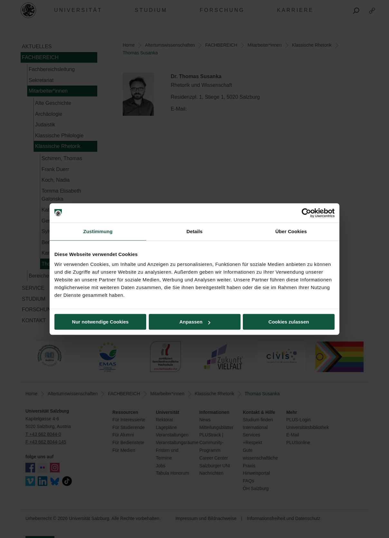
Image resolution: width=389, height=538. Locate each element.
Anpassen (194, 321)
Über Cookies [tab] (291, 231)
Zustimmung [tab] (98, 231)
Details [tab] (194, 231)
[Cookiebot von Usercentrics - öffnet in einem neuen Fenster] (306, 213)
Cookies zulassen (289, 321)
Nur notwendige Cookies (100, 321)
